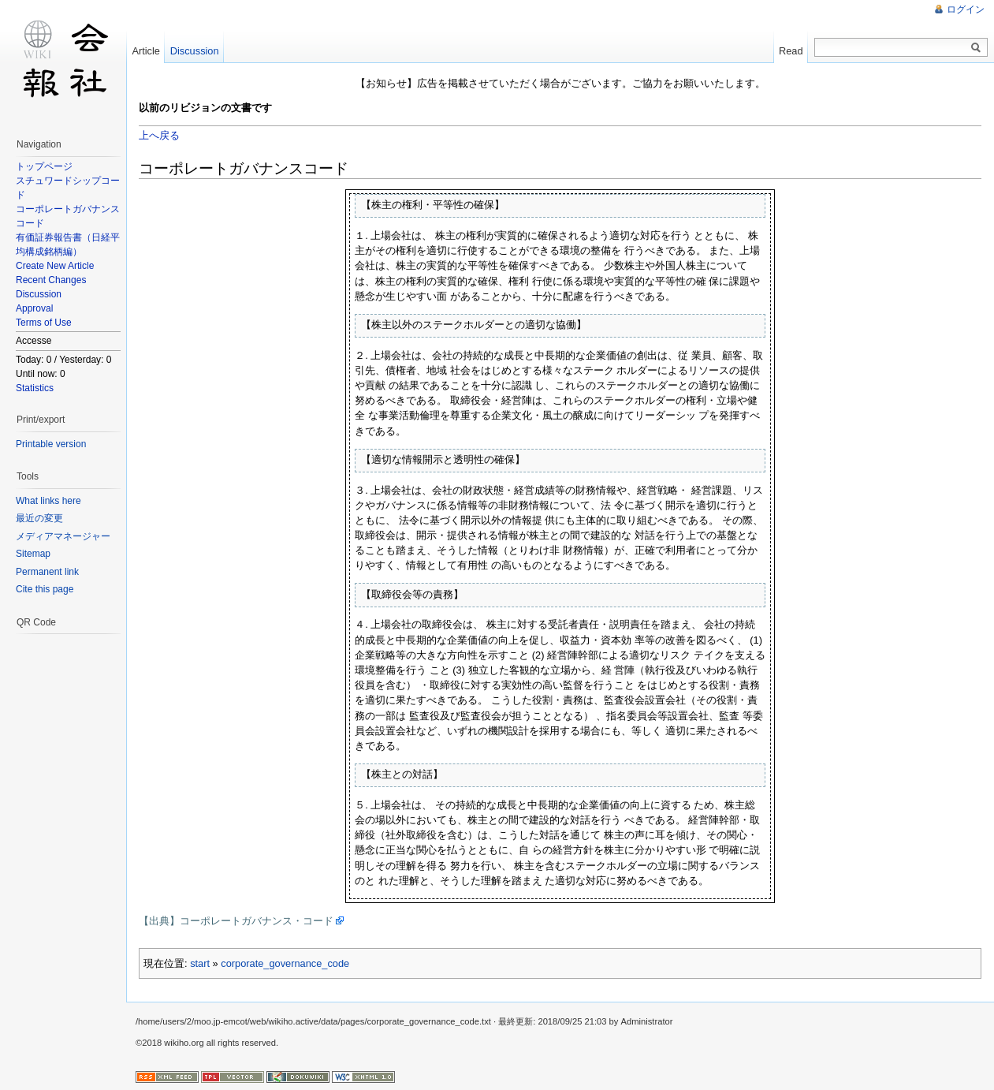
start (200, 963)
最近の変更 (39, 518)
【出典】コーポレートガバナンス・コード (236, 921)
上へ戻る (159, 135)
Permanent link (47, 571)
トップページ (44, 166)
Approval (34, 308)
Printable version (51, 444)
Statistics (35, 388)
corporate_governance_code (285, 963)
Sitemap (33, 553)
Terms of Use (44, 322)
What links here (48, 500)
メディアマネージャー (63, 536)
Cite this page (44, 589)
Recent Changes (51, 280)
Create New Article (55, 265)
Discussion (38, 294)
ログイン (966, 9)
